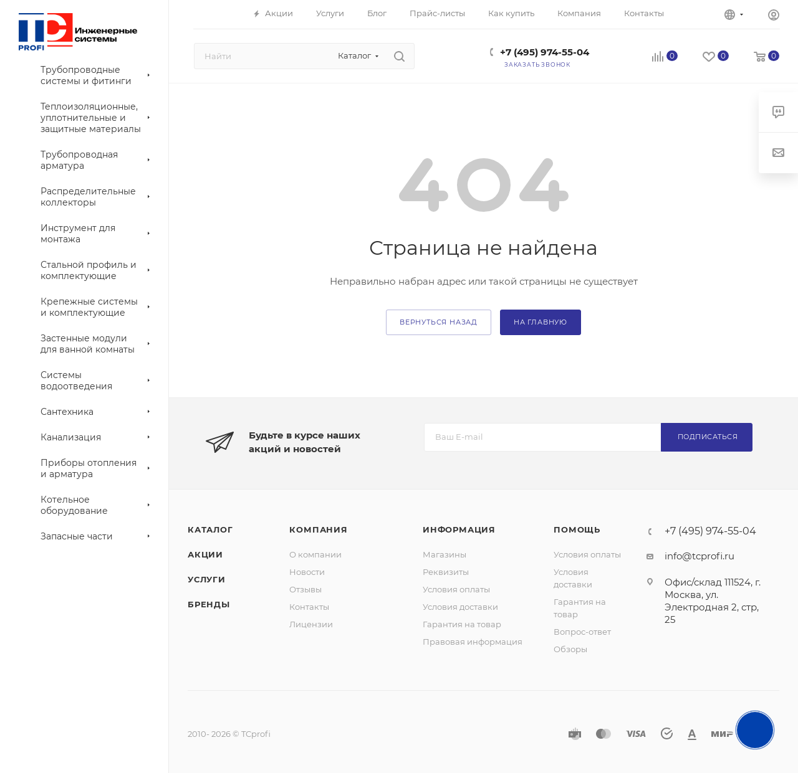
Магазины (444, 554)
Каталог (210, 529)
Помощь (577, 529)
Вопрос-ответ (582, 632)
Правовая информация (472, 642)
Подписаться (708, 436)
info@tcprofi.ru (699, 556)
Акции (205, 554)
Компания (318, 529)
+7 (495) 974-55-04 (544, 52)
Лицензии (311, 624)
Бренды (209, 604)
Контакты (309, 607)
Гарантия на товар (462, 624)
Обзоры (570, 649)
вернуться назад (439, 322)
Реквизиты (446, 572)
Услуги (207, 579)
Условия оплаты (456, 589)
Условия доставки (460, 607)
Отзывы (305, 589)
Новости (307, 572)
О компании (315, 554)
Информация (459, 529)
